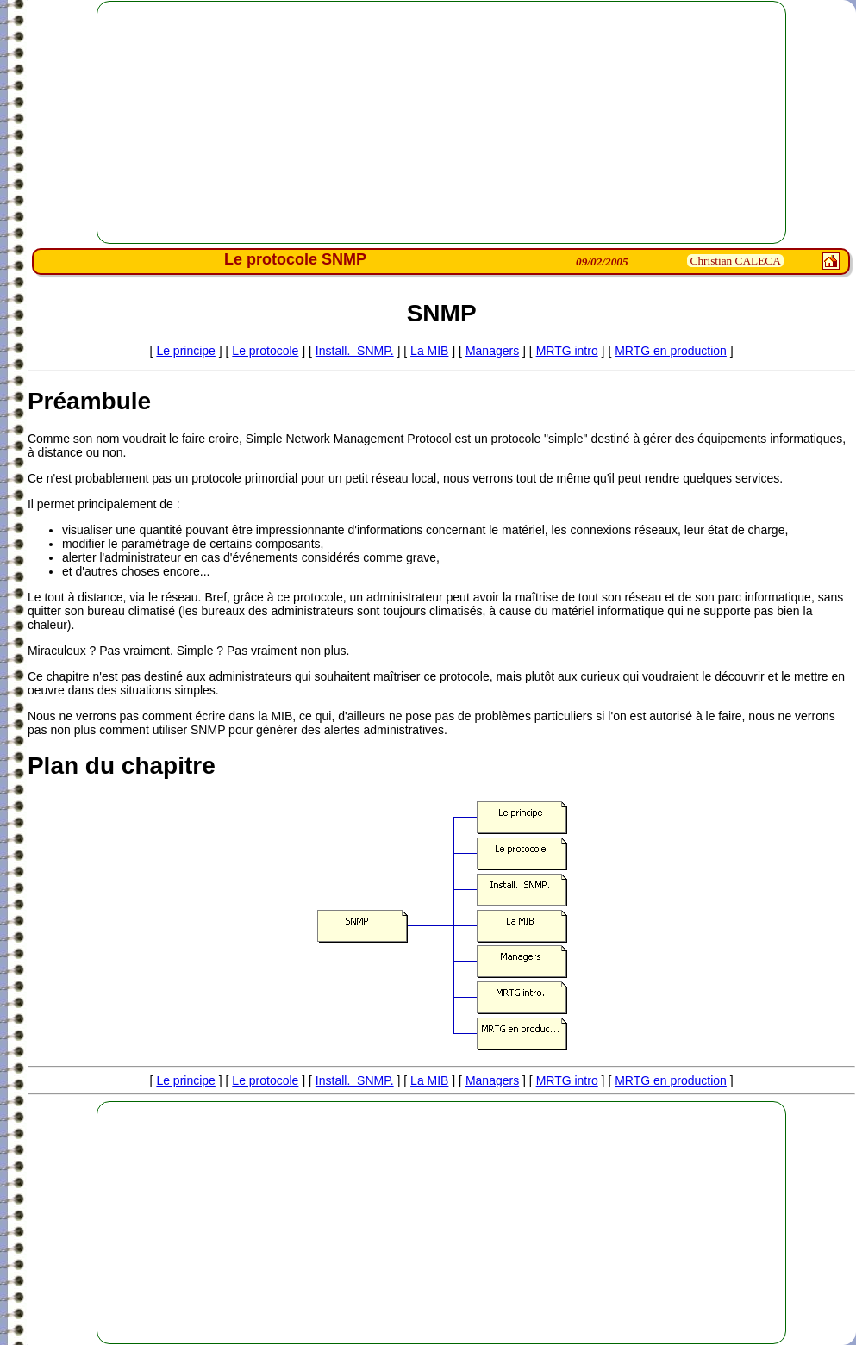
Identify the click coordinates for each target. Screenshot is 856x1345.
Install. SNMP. (355, 351)
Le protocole (265, 351)
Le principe (186, 351)
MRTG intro (567, 351)
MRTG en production (671, 351)
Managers (492, 351)
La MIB (429, 351)
